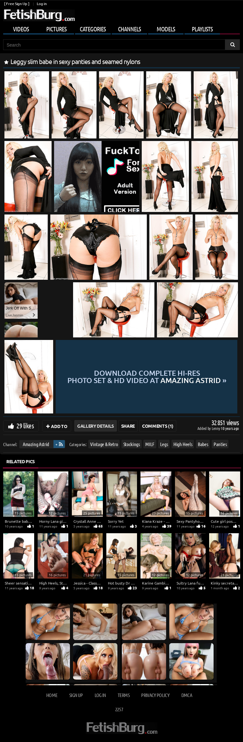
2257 (119, 709)
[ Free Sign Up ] (16, 3)
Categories (93, 29)
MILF (149, 444)
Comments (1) (157, 426)
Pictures (56, 29)
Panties (220, 444)
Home (51, 695)
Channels (129, 29)
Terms (123, 695)
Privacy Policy (155, 695)
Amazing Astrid (36, 444)
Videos (21, 29)
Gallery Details (95, 426)
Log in (42, 3)
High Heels (182, 444)
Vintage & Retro (104, 444)
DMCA (186, 695)
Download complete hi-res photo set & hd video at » (147, 376)
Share (128, 426)
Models (166, 29)
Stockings (131, 444)
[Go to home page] (39, 15)
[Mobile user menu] (121, 28)
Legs (164, 444)
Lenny (216, 428)
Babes (203, 444)
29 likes (25, 425)
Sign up (76, 695)
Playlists (202, 29)
